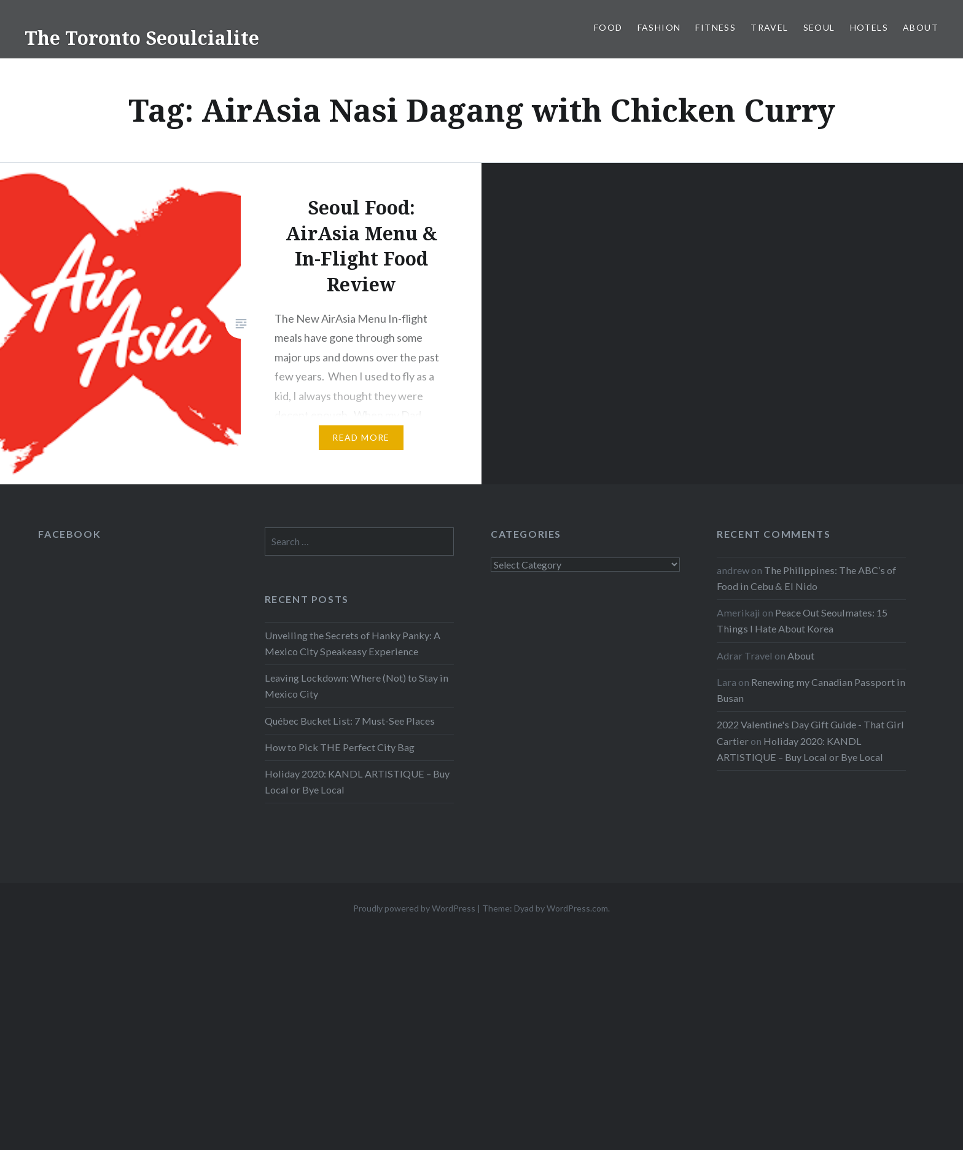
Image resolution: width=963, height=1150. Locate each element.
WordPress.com (577, 908)
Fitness (715, 27)
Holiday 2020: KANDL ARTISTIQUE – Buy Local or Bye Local (357, 781)
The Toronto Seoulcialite (142, 37)
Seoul (819, 27)
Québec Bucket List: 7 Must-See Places (350, 721)
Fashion (659, 27)
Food (608, 27)
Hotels (869, 27)
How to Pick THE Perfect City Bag (340, 747)
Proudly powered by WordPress (414, 908)
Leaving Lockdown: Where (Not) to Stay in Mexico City (356, 685)
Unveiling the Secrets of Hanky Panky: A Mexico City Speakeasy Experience (352, 643)
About (920, 27)
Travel (769, 27)
